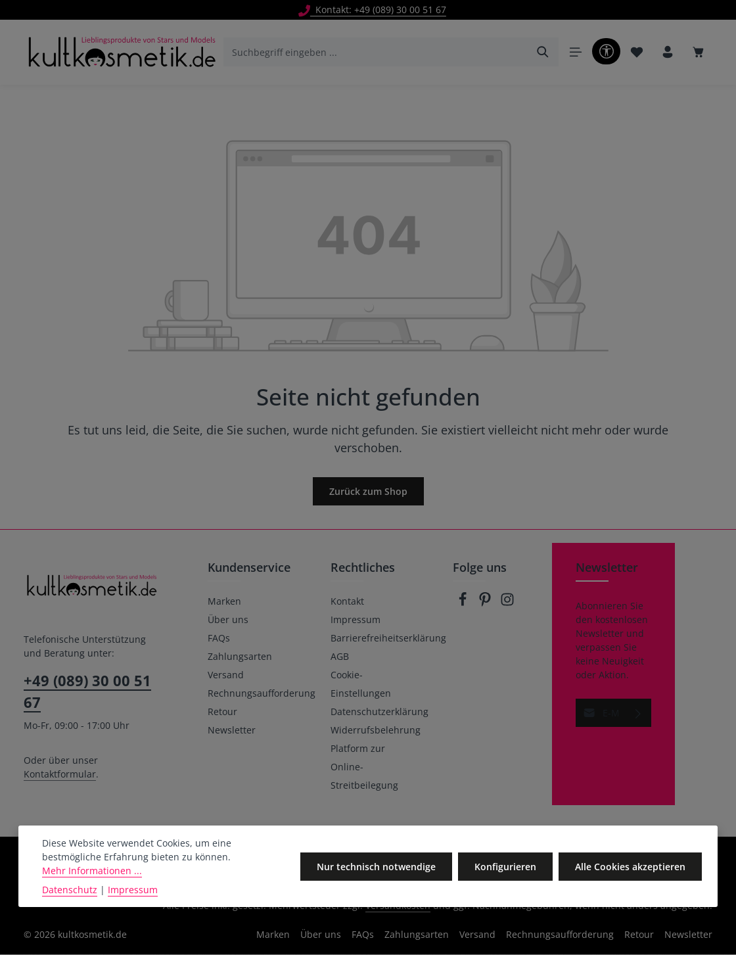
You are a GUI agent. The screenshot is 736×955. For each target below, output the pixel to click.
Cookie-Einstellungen (361, 684)
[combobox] (375, 52)
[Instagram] (507, 603)
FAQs (219, 638)
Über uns (228, 620)
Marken (224, 601)
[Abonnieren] (638, 713)
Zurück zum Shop (368, 492)
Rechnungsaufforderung (261, 693)
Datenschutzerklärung (379, 712)
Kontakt (347, 601)
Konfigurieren (506, 866)
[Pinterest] (486, 603)
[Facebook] (463, 603)
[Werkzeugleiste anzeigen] (605, 52)
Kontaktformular (60, 774)
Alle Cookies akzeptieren (630, 866)
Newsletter (232, 730)
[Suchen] (542, 52)
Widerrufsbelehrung (376, 730)
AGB (340, 657)
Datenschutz (69, 889)
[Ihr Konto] (667, 53)
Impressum (355, 620)
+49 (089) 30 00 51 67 (87, 692)
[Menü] (575, 53)
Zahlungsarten (240, 657)
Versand (226, 675)
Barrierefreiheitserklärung (388, 638)
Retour (222, 712)
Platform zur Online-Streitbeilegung (364, 767)
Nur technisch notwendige (377, 866)
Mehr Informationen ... (92, 870)
